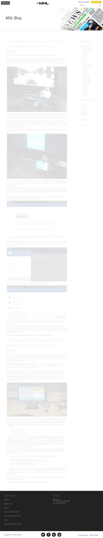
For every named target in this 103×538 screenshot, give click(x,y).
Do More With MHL (12, 516)
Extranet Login (96, 2)
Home (6, 500)
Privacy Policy (83, 535)
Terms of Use (93, 535)
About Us (8, 504)
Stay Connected (11, 512)
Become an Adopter (84, 2)
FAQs (6, 520)
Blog (6, 508)
